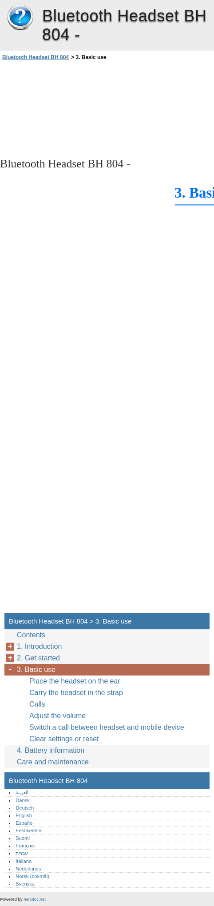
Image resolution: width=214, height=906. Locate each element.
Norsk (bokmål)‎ (32, 876)
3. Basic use (36, 669)
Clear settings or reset (64, 739)
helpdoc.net (35, 899)
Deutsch (25, 808)
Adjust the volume (57, 715)
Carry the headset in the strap (76, 692)
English (24, 815)
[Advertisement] (79, 108)
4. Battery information (50, 750)
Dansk (23, 800)
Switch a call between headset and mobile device (106, 727)
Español (24, 823)
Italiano (24, 861)
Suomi (23, 838)
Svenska (25, 883)
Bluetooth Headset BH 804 (20, 17)
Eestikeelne (28, 830)
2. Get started (38, 658)
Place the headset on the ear (74, 681)
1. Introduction (39, 646)
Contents (31, 635)
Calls (37, 704)
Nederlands (28, 868)
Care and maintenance (53, 762)
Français (25, 845)
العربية (22, 792)
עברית (22, 853)
